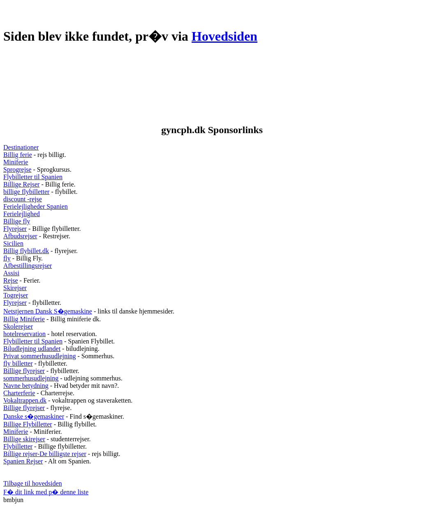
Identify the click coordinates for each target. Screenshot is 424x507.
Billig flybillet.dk (26, 250)
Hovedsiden (224, 36)
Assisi (11, 273)
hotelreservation (24, 333)
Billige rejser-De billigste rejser (44, 453)
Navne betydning (26, 385)
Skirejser (15, 287)
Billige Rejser (21, 184)
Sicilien (13, 243)
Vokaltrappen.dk (24, 400)
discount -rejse (22, 199)
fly (7, 258)
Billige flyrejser (24, 370)
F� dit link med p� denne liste (45, 492)
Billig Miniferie (24, 319)
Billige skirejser (24, 439)
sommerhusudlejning (30, 378)
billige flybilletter (26, 191)
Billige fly (16, 221)
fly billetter (18, 363)
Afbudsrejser (20, 236)
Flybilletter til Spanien (33, 176)
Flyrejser (15, 228)
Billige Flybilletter (27, 424)
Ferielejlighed (21, 213)
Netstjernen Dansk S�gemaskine (47, 311)
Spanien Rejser (23, 461)
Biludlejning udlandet (31, 348)
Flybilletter (17, 446)
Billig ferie (17, 154)
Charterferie (19, 392)
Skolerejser (18, 326)
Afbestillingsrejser (27, 265)
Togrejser (15, 295)
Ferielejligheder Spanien (35, 206)
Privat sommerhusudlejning (39, 356)
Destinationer (21, 147)
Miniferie (15, 162)
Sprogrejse (17, 169)
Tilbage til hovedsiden (32, 483)
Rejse (10, 280)
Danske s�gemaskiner (33, 416)
